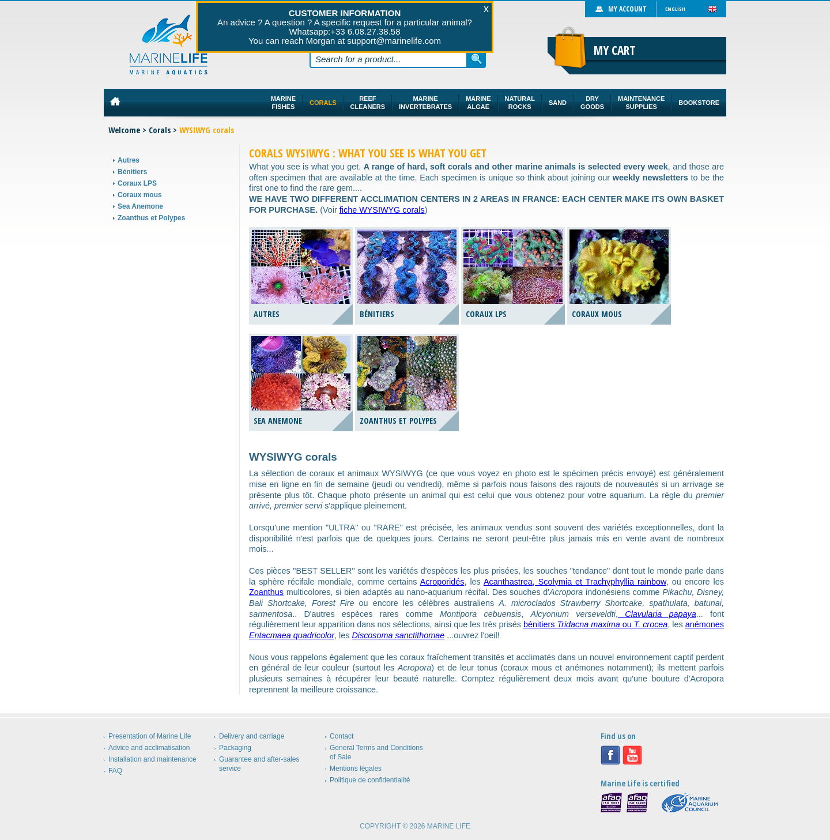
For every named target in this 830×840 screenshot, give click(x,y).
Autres (128, 160)
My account (627, 9)
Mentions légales (356, 768)
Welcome (124, 130)
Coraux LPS (137, 183)
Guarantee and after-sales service (259, 764)
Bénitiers (132, 172)
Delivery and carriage (251, 736)
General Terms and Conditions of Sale (376, 752)
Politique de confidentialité (370, 780)
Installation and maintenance (152, 759)
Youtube (632, 755)
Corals (160, 130)
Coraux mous (140, 195)
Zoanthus (266, 592)
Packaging (235, 748)
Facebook (610, 755)
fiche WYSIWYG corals (382, 209)
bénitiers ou (595, 624)
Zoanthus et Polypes (151, 218)
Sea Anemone (140, 206)
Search (476, 59)
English (675, 9)
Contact (341, 736)
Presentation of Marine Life (149, 736)
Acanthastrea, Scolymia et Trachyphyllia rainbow (575, 581)
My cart (615, 50)
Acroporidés (442, 581)
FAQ (115, 771)
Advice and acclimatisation (149, 748)
